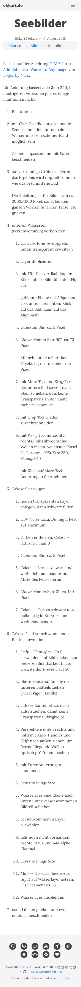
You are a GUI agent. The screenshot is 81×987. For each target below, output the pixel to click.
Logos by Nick (16, 75)
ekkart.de (13, 5)
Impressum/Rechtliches (42, 972)
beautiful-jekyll (60, 978)
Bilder (35, 45)
